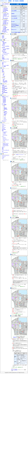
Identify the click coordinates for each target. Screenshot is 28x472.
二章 (2, 86)
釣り (2, 151)
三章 (4, 86)
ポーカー (4, 137)
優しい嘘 (12, 21)
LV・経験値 (4, 66)
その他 (4, 76)
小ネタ (3, 157)
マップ (3, 35)
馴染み (4, 43)
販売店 (3, 37)
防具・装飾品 (5, 80)
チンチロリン (5, 131)
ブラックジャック (6, 139)
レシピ (4, 78)
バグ (2, 158)
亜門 (2, 93)
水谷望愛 (5, 111)
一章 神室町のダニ (6, 20)
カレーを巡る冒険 (14, 18)
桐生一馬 (3, 91)
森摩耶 (5, 114)
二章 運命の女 (5, 9)
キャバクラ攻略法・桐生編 (15, 32)
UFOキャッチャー (6, 143)
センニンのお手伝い (6, 46)
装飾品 (3, 71)
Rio (4, 106)
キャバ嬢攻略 (4, 104)
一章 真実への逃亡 (6, 13)
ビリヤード (4, 125)
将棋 (2, 147)
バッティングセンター (5, 150)
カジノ (3, 136)
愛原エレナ (5, 112)
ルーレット (4, 138)
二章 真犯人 (5, 21)
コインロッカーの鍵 (5, 65)
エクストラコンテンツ (5, 155)
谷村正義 (3, 47)
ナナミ (5, 117)
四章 (6, 86)
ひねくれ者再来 (13, 10)
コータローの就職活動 (15, 25)
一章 (2, 90)
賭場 (2, 130)
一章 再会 (4, 26)
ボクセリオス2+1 (5, 145)
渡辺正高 (4, 102)
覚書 (2, 63)
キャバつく (4, 103)
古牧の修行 (4, 52)
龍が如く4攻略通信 (19, 0)
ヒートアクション (5, 54)
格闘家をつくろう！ (5, 96)
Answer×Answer (5, 144)
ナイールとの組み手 (6, 48)
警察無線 (4, 49)
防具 (2, 70)
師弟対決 (12, 13)
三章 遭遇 (4, 28)
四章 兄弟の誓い (5, 18)
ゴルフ (3, 126)
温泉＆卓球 (4, 129)
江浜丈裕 (4, 98)
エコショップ (4, 38)
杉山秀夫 (4, 97)
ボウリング (4, 127)
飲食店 (3, 36)
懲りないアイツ (13, 29)
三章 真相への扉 (5, 22)
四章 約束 (4, 11)
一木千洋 (5, 113)
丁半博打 (4, 132)
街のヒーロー (13, 26)
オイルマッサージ (5, 152)
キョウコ (5, 119)
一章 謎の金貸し (5, 8)
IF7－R (3, 56)
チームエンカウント (6, 53)
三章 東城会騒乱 (5, 10)
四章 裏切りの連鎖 (6, 29)
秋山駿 (3, 41)
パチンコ (3, 146)
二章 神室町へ (5, 27)
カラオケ (3, 128)
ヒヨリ (5, 118)
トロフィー (4, 156)
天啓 (2, 55)
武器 (2, 69)
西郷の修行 (4, 42)
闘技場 (3, 57)
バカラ (4, 140)
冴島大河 (3, 87)
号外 (2, 64)
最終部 (6, 88)
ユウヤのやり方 (13, 98)
